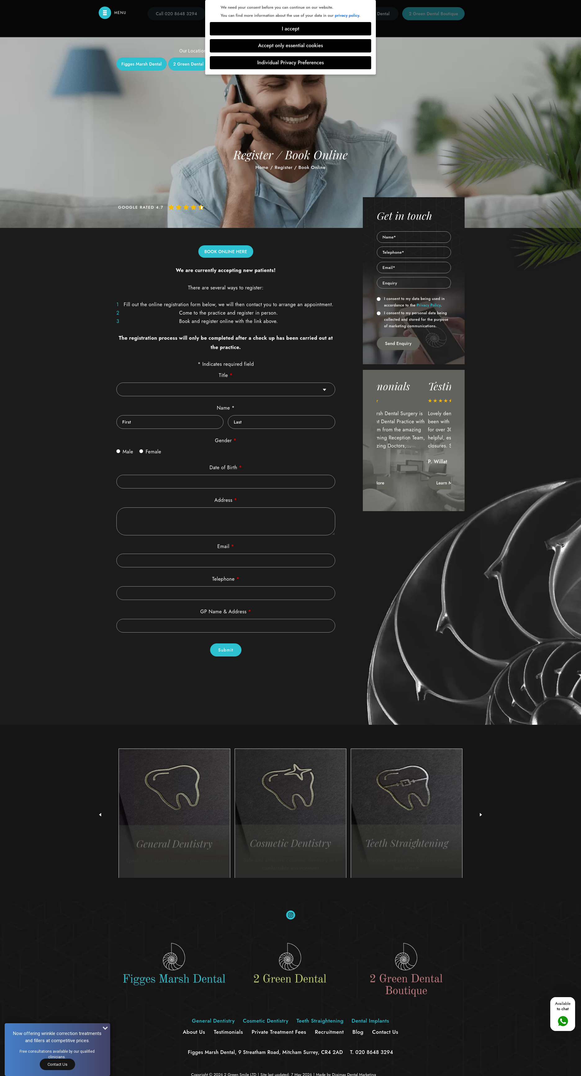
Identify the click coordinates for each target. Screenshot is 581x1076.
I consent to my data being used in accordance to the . (411, 302)
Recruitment (329, 1032)
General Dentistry (207, 138)
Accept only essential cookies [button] (290, 45)
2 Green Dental (188, 64)
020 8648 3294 (374, 1052)
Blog (358, 1032)
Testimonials (228, 1032)
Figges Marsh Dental (141, 64)
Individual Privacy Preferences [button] (290, 62)
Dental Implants (373, 138)
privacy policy (347, 15)
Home (261, 167)
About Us (194, 1032)
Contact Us (57, 1064)
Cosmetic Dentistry (262, 138)
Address (225, 500)
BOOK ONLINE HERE (226, 251)
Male (124, 451)
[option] (414, 435)
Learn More (397, 483)
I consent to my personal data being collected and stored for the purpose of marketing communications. (412, 319)
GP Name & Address (225, 611)
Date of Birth (225, 467)
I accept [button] (290, 28)
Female (150, 451)
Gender (225, 440)
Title (225, 375)
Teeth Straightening (320, 138)
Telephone (226, 579)
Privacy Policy (429, 305)
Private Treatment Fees (279, 1032)
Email (225, 546)
